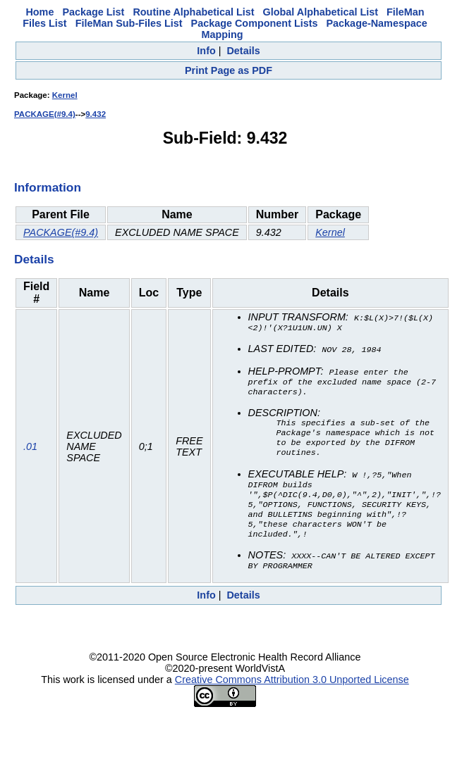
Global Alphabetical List (320, 12)
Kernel (65, 95)
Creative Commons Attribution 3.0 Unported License (292, 695)
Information (47, 187)
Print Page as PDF (228, 70)
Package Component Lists (254, 23)
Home (39, 12)
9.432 (95, 114)
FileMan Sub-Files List (129, 23)
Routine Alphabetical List (193, 12)
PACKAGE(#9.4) (44, 114)
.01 (30, 454)
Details (243, 50)
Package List (93, 12)
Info (206, 50)
